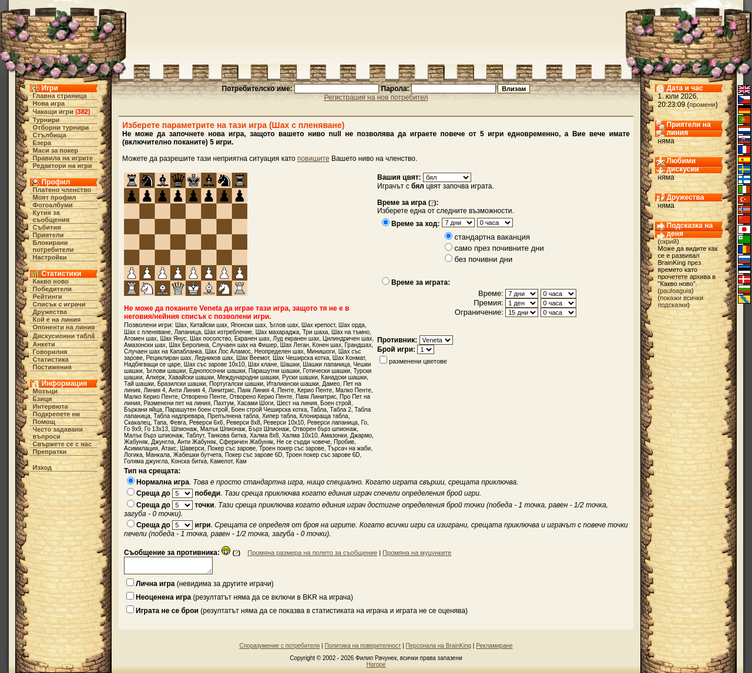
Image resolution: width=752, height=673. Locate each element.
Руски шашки (300, 377)
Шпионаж (184, 429)
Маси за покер (56, 150)
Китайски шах (208, 325)
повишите (313, 158)
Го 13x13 (156, 429)
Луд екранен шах (296, 338)
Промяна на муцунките (416, 552)
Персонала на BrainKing (438, 645)
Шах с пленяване (147, 332)
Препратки (50, 451)
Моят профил (54, 197)
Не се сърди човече (304, 442)
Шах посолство (210, 338)
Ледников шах (213, 358)
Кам (241, 461)
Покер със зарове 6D (254, 455)
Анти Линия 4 (187, 390)
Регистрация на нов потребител (376, 97)
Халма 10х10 (300, 435)
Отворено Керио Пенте (260, 396)
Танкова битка (226, 435)
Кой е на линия (57, 319)
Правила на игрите (63, 157)
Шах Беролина (189, 345)
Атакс (168, 448)
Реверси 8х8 (243, 422)
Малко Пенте (353, 390)
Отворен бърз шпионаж (325, 429)
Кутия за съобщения (51, 216)
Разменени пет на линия (177, 403)
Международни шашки (248, 377)
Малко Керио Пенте (151, 396)
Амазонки (334, 435)
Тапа (159, 422)
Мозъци (45, 391)
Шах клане (262, 364)
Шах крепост (318, 325)
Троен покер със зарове (291, 448)
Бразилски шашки (181, 384)
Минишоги (321, 351)
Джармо (361, 435)
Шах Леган (294, 345)
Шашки (290, 364)
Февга (178, 422)
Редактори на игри (62, 165)
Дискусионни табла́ (64, 335)
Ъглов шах (283, 325)
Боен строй (335, 403)
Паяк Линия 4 (255, 390)
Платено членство (62, 189)
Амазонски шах (145, 345)
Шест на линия (297, 403)
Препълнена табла (232, 416)
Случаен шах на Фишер (244, 345)
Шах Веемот (252, 358)
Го (364, 422)
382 (83, 111)
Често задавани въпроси (58, 433)
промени (703, 104)
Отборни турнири (61, 127)
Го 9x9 (132, 429)
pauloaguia (675, 290)
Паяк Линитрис (316, 396)
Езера (42, 142)
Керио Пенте (314, 390)
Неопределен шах (279, 351)
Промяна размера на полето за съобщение (312, 552)
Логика (133, 455)
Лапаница (187, 332)
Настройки (50, 257)
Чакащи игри (53, 111)
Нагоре (376, 664)
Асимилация (141, 448)
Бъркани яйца (143, 409)
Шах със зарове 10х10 (214, 364)
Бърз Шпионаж (269, 429)
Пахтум (224, 403)
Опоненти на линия (64, 327)
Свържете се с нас (62, 443)
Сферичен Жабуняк (246, 442)
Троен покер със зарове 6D (323, 455)
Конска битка (189, 461)
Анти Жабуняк (196, 442)
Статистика (51, 359)
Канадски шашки (344, 377)
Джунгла (162, 442)
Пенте (285, 390)
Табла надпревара (178, 416)
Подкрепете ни (56, 414)
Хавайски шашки (191, 377)
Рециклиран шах (169, 358)
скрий (668, 241)
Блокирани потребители (53, 246)
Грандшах (357, 345)
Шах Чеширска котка (301, 358)
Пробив (344, 442)
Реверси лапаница (332, 422)
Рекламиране (494, 645)
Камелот (221, 461)
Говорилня (50, 351)
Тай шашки (139, 384)
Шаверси (192, 448)
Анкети (44, 344)
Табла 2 (340, 409)
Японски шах (248, 325)
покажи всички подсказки (681, 301)
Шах (181, 325)
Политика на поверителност (362, 645)
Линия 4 (155, 390)
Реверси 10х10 (283, 422)
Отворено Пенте (203, 396)
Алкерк (155, 377)
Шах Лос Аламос (228, 351)
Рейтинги (47, 296)
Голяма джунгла (146, 461)
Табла (318, 409)
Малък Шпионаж (223, 429)
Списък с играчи (59, 304)
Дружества (50, 311)
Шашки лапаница (326, 364)
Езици (42, 398)
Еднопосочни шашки (217, 371)
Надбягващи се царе (152, 364)
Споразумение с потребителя (279, 645)
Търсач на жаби (349, 448)
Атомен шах (140, 338)
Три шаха (315, 332)
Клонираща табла (324, 416)
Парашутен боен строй (196, 409)
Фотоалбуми (53, 204)
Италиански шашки (293, 384)
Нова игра (49, 103)
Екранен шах (252, 338)
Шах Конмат (349, 358)
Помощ (44, 421)
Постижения (52, 367)
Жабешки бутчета (197, 455)
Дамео (331, 384)
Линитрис (221, 390)
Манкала (158, 455)
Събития (47, 227)
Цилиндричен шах (347, 338)
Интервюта (50, 406)
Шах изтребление (228, 332)
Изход (42, 467)
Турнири (46, 119)
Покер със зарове (231, 448)
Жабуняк (136, 442)
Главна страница (60, 95)
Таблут (195, 435)
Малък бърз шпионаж (153, 435)
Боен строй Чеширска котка (269, 409)
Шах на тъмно (350, 332)
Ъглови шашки (166, 371)
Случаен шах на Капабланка (163, 351)
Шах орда (351, 325)
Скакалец (137, 422)
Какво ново (51, 281)
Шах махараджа (278, 332)
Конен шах (327, 345)
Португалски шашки (236, 384)
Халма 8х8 (264, 435)
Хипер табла (279, 416)
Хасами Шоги (255, 403)
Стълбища (49, 135)
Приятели (48, 234)
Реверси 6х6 (206, 422)
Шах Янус (173, 338)
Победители (52, 288)
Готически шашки (326, 371)
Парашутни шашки (274, 371)
